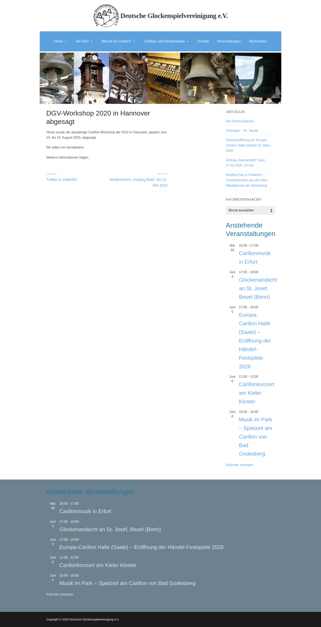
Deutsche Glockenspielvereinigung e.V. (174, 15)
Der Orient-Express (240, 121)
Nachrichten (258, 41)
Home (60, 41)
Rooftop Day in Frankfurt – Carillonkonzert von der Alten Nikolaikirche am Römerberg (247, 180)
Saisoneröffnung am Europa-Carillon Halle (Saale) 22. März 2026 (248, 145)
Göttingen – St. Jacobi (242, 130)
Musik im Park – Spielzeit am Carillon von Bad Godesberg (255, 437)
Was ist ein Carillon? (119, 41)
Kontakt (203, 41)
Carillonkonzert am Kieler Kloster (256, 392)
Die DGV (84, 41)
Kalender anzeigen (239, 465)
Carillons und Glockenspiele (166, 41)
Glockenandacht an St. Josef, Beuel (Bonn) (258, 288)
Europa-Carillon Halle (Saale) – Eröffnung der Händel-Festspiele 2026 (255, 340)
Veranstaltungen (229, 41)
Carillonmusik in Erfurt (85, 511)
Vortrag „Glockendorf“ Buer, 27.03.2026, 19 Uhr (246, 162)
